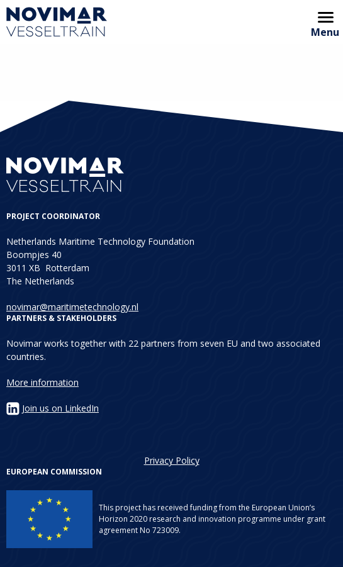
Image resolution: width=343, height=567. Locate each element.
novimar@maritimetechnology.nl (72, 307)
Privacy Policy (172, 460)
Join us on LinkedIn (60, 408)
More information (42, 382)
